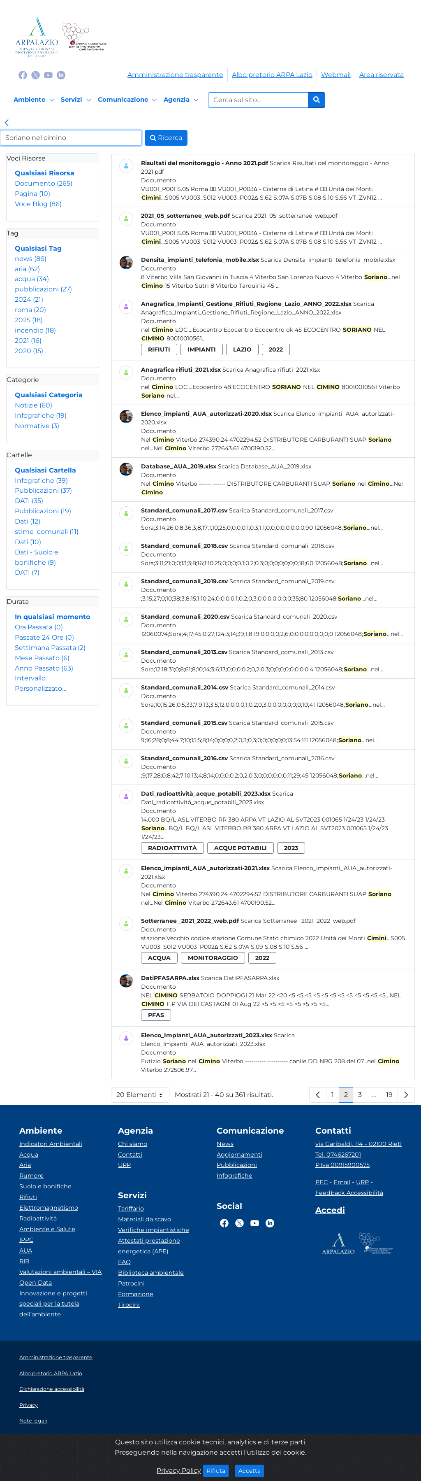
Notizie (33, 405)
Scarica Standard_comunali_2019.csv (282, 581)
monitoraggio (213, 958)
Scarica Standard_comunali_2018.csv (282, 546)
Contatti (130, 1154)
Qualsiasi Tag (38, 248)
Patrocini (131, 1283)
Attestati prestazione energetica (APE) (149, 1246)
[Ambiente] (35, 100)
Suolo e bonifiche (45, 1186)
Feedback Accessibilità (349, 1193)
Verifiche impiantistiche (153, 1230)
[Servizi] (77, 100)
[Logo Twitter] (35, 75)
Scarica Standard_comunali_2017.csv (281, 510)
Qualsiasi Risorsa (44, 173)
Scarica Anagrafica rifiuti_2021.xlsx (271, 369)
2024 (29, 299)
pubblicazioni (43, 289)
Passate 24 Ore (44, 637)
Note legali (33, 1421)
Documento (43, 183)
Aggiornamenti (239, 1154)
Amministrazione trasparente (175, 75)
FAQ (124, 1262)
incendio (35, 330)
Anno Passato (44, 668)
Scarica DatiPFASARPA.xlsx (240, 978)
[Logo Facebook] (22, 75)
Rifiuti (28, 1197)
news (30, 259)
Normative (37, 426)
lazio (242, 349)
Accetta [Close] (251, 1470)
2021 (28, 341)
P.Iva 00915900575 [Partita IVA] (342, 1165)
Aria (25, 1165)
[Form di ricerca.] (258, 100)
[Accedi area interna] (330, 1211)
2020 (29, 351)
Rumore (31, 1175)
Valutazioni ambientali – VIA (60, 1272)
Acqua (28, 1154)
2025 (29, 320)
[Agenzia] (182, 100)
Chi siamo (132, 1144)
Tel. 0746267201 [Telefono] (338, 1154)
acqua (32, 279)
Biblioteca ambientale (151, 1272)
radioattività (172, 848)
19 (392, 1097)
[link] (6, 123)
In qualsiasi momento (52, 617)
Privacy (28, 1405)
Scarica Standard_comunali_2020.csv (284, 616)
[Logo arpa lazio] (36, 37)
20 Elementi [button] (142, 1097)
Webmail (336, 75)
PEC (321, 1182)
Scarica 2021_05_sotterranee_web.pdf (284, 215)
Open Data (35, 1282)
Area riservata (381, 75)
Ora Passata (39, 627)
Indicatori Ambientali (50, 1144)
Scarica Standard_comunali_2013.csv (281, 652)
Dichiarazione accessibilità (51, 1389)
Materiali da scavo (144, 1219)
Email (341, 1182)
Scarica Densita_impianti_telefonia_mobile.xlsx (328, 259)
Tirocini (129, 1305)
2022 (276, 349)
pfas (156, 1015)
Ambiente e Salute (47, 1229)
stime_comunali (47, 532)
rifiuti (159, 349)
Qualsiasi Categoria (49, 395)
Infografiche (41, 415)
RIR (24, 1261)
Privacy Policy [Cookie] (179, 1470)
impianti (201, 349)
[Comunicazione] (128, 100)
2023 (291, 848)
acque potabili (240, 848)
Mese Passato (42, 658)
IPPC (26, 1239)
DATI (29, 501)
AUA (25, 1250)
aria (27, 269)
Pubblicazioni (43, 490)
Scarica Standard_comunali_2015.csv (281, 723)
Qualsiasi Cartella (45, 470)
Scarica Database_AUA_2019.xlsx (264, 466)
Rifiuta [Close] (217, 1470)
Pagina (32, 194)
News (225, 1144)
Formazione (135, 1294)
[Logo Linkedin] (61, 75)
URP (124, 1165)
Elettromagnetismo (48, 1207)
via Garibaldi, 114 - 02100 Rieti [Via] (358, 1144)
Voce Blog (38, 204)
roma (30, 310)
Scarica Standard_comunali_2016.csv (282, 758)
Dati (27, 521)
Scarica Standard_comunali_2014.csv (282, 687)
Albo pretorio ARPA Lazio (272, 75)
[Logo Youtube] (48, 75)
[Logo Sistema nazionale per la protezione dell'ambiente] (84, 37)
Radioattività (38, 1218)
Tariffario (131, 1208)
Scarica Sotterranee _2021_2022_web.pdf (298, 920)
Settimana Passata (50, 648)
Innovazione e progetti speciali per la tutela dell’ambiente (53, 1304)
